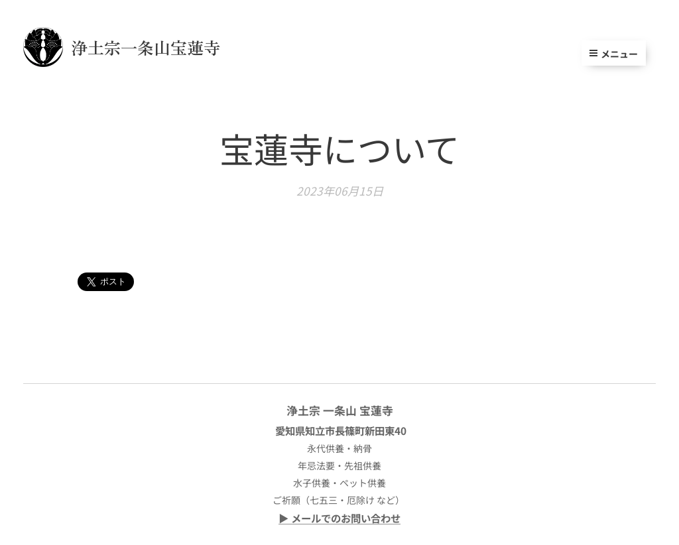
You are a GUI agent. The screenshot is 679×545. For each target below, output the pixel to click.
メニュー (613, 53)
